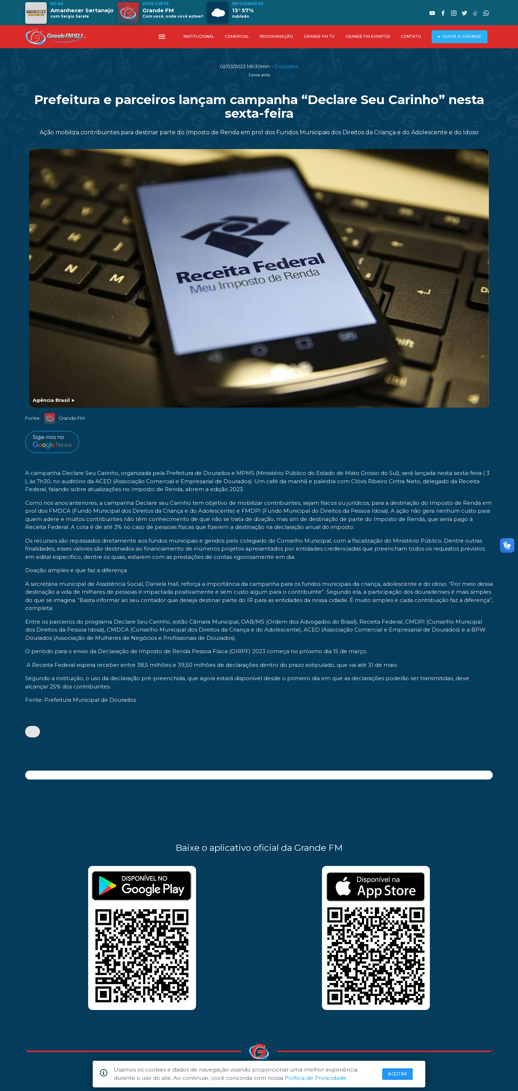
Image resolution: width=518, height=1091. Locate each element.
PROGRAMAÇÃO (276, 36)
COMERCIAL (237, 36)
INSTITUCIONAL (198, 36)
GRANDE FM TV (319, 36)
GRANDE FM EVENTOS (367, 36)
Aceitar (397, 1074)
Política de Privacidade (315, 1077)
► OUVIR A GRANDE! (459, 36)
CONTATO (411, 36)
